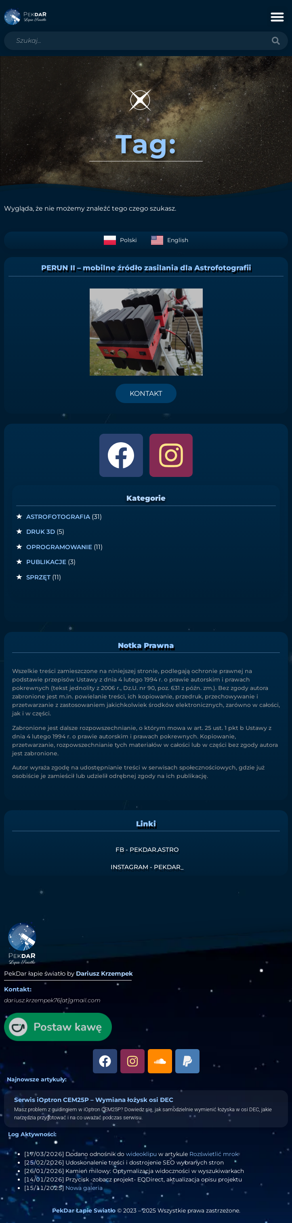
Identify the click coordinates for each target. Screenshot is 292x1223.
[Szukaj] (276, 40)
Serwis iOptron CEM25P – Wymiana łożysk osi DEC (93, 1100)
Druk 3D (40, 531)
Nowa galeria (84, 1188)
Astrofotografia (58, 517)
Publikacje (46, 562)
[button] (277, 16)
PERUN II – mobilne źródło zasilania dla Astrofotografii (146, 267)
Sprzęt (38, 577)
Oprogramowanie (59, 547)
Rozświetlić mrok (213, 1154)
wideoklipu (141, 1154)
